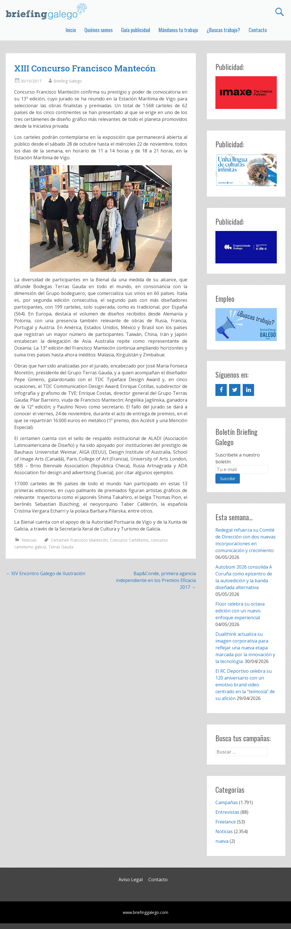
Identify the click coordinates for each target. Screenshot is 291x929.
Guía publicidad (135, 30)
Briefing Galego (67, 81)
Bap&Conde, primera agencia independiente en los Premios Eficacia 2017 (156, 580)
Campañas (226, 802)
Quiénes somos (98, 30)
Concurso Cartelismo (129, 540)
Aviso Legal (131, 879)
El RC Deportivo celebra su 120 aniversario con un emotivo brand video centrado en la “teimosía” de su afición (245, 684)
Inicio (71, 30)
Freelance (225, 822)
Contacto (258, 30)
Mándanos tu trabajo (178, 30)
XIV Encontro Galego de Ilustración (45, 573)
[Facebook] (221, 390)
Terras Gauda (60, 547)
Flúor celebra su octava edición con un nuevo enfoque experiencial (240, 611)
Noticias (29, 540)
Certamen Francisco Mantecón (79, 540)
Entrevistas (227, 812)
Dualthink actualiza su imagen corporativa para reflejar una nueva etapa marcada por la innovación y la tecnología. (245, 647)
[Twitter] (234, 390)
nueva (221, 841)
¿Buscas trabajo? (223, 30)
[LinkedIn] (248, 390)
